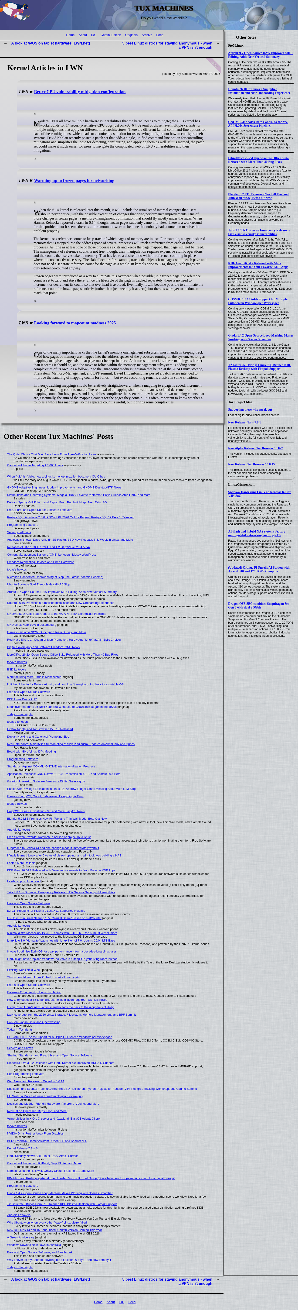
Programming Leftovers (22, 524)
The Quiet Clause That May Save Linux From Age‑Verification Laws (51, 454)
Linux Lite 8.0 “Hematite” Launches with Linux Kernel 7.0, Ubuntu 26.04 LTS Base (61, 940)
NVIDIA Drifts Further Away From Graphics (35, 1133)
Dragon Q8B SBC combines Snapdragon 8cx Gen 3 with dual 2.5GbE (258, 605)
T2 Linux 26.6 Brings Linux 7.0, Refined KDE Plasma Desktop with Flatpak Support (259, 367)
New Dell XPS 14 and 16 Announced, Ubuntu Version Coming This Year (54, 1230)
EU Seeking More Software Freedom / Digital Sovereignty (45, 1096)
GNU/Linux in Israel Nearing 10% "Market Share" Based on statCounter (54, 918)
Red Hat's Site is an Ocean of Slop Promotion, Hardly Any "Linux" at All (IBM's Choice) (64, 639)
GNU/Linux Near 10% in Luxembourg (31, 624)
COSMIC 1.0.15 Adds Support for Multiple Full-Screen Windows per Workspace (258, 301)
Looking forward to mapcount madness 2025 (75, 323)
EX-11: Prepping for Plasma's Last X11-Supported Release (46, 910)
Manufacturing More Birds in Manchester (34, 677)
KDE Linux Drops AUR (22, 699)
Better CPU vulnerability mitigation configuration (80, 91)
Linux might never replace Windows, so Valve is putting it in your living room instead (62, 959)
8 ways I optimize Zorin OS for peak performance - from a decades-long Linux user (61, 951)
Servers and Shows (20, 1048)
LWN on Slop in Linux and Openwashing (34, 1022)
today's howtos (17, 569)
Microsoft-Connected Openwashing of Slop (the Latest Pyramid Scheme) (55, 577)
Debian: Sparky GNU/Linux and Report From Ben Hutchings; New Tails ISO (57, 502)
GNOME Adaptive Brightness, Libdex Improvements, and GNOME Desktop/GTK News (64, 487)
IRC (93, 35)
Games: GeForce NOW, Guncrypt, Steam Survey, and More (46, 632)
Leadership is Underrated (24, 881)
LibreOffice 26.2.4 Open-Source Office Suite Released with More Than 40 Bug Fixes (258, 160)
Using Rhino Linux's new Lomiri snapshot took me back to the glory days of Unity (60, 1007)
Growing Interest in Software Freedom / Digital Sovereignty (46, 781)
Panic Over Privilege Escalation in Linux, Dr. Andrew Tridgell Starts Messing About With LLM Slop (71, 789)
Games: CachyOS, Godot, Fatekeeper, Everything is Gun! (45, 796)
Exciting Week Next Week (24, 970)
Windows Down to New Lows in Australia (34, 1245)
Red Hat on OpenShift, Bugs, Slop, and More (37, 1111)
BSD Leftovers (17, 669)
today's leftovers (18, 721)
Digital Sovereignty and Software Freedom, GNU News (43, 647)
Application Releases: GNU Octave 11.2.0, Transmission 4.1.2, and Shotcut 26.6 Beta (64, 774)
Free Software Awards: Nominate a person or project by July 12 (49, 837)
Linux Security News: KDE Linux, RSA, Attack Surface (43, 1156)
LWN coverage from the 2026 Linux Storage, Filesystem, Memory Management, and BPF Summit (71, 1014)
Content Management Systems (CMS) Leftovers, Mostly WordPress (51, 554)
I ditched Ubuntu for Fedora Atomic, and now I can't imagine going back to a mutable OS (65, 684)
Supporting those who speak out (250, 409)
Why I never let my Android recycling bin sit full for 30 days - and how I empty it (59, 1260)
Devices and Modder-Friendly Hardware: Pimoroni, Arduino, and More (53, 1103)
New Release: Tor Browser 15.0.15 (251, 464)
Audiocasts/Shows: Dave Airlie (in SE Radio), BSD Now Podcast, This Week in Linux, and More (70, 539)
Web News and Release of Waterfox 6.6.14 (35, 1081)
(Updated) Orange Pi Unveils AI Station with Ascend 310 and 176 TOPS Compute (259, 569)
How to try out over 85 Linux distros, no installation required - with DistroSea (57, 999)
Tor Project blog (240, 402)
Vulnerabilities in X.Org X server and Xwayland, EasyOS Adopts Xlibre (53, 1118)
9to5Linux (236, 45)
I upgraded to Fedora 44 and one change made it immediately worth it (53, 848)
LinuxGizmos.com (241, 484)
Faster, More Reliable (21, 863)
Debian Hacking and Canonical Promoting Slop (38, 736)
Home (70, 35)
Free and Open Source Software (28, 692)
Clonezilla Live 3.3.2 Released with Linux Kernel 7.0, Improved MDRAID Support (60, 1063)
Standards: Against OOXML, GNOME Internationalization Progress (51, 766)
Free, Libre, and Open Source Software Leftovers (39, 510)
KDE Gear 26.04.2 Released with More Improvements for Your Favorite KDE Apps (258, 265)
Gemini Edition (111, 35)
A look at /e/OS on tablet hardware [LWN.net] (50, 43)
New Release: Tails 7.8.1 (244, 422)
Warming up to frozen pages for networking (74, 180)
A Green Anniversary (20, 1237)
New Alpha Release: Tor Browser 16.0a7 (255, 448)
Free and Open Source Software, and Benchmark (40, 1252)
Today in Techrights (20, 714)
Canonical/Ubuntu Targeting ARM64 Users (35, 465)
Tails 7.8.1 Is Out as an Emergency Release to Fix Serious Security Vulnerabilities (259, 232)
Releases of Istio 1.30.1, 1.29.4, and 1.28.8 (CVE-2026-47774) (48, 547)
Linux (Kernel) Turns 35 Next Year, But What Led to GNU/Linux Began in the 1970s (62, 706)
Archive (147, 35)
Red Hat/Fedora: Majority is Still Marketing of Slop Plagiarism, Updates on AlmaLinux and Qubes (71, 744)
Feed (159, 35)
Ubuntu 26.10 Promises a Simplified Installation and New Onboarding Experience (259, 91)
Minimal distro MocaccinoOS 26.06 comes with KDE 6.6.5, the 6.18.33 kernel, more (62, 933)
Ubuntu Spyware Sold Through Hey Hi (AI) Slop (38, 584)
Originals (131, 35)
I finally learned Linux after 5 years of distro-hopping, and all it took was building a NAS (64, 855)
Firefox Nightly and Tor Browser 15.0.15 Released (40, 729)
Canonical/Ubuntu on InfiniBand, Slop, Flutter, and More (44, 1163)
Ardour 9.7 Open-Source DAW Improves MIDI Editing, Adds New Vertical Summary (260, 54)
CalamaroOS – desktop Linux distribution (34, 992)
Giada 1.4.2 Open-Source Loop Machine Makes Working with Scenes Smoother (260, 337)
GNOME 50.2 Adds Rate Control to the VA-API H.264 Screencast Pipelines (258, 123)
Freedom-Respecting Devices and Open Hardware (40, 562)
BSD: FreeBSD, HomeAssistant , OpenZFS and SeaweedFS (47, 1141)
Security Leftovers (19, 532)
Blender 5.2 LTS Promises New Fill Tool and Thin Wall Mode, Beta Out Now (258, 196)
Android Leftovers (18, 829)
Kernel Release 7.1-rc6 (22, 1148)
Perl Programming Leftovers (25, 1074)
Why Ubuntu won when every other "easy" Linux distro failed (47, 1222)
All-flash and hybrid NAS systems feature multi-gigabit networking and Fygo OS (256, 533)
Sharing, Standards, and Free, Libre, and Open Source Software (49, 1055)
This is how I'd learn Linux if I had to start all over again (43, 977)
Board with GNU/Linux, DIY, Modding (31, 751)
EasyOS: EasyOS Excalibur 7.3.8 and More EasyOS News (46, 811)
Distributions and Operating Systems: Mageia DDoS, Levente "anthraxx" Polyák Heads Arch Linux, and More (79, 495)
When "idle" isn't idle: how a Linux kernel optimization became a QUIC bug (56, 476)
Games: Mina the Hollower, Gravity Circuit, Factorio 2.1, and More (50, 1170)
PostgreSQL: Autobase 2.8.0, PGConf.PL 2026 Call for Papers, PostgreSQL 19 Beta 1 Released (70, 517)
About (83, 35)
